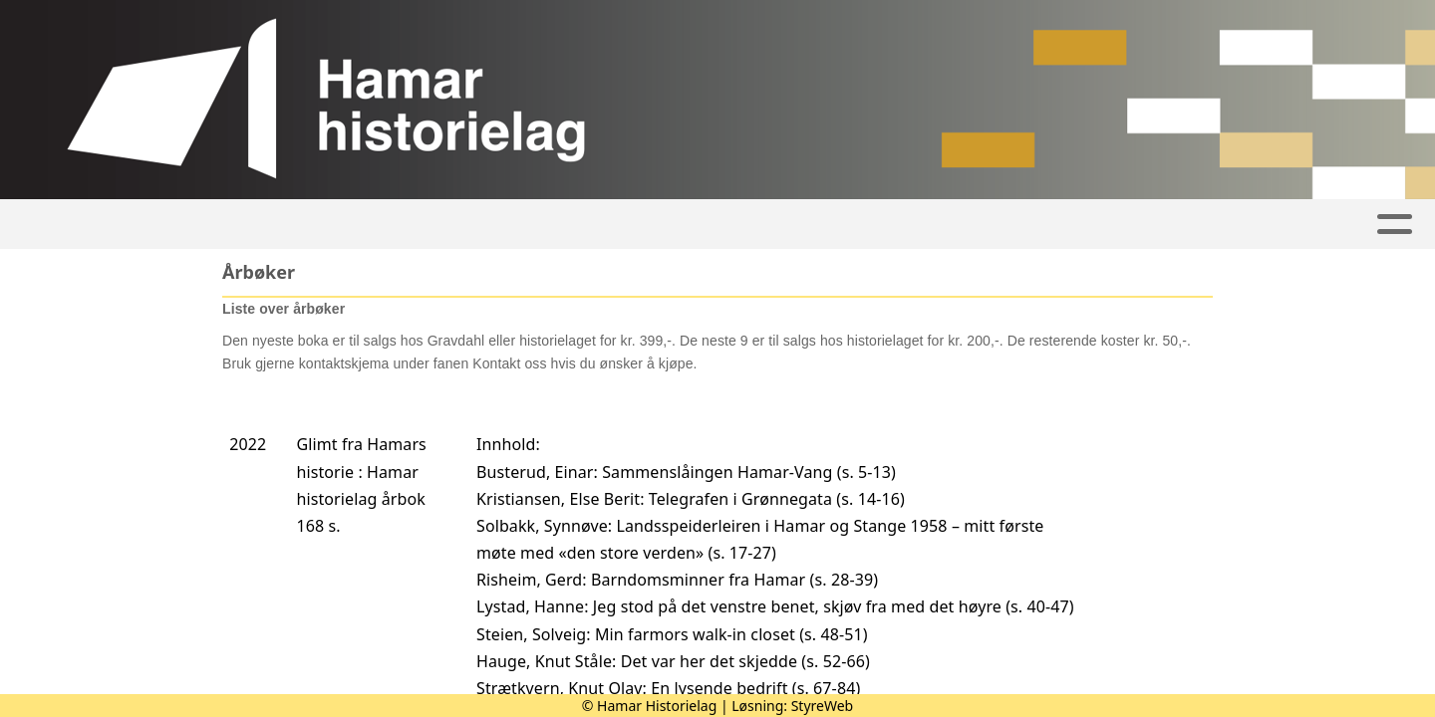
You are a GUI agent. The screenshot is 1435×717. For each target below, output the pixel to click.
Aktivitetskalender (472, 224)
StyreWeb (822, 705)
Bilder (635, 224)
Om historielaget (984, 224)
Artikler (311, 224)
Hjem (225, 224)
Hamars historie (786, 224)
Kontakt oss (1165, 224)
